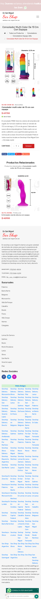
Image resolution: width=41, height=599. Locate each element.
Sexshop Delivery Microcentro (6, 391)
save (18, 154)
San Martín (5, 358)
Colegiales (5, 325)
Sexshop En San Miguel (21, 478)
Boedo (4, 310)
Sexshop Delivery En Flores (13, 411)
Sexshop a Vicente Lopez (21, 524)
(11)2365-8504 (15, 270)
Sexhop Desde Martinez (35, 535)
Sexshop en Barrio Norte (35, 411)
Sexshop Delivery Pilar (28, 391)
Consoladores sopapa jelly (22, 36)
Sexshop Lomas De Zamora (21, 459)
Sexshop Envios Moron (35, 467)
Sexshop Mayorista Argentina (5, 459)
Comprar (28, 146)
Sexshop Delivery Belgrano (21, 422)
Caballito (5, 306)
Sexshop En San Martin (28, 478)
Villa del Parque (7, 302)
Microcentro (6, 299)
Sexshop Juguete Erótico (21, 467)
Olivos (4, 355)
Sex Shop (21, 555)
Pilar (3, 366)
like (4, 154)
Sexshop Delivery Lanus (35, 391)
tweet (11, 154)
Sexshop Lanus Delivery (28, 459)
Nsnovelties (19, 105)
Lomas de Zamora (8, 335)
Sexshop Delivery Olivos (13, 391)
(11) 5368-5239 (15, 273)
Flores (4, 314)
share (26, 154)
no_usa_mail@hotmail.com (17, 277)
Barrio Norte (6, 291)
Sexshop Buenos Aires (28, 515)
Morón (4, 343)
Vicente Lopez (7, 362)
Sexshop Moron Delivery (21, 450)
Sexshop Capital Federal (13, 515)
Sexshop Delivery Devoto (5, 422)
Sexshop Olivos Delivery (5, 450)
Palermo (5, 287)
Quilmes (4, 339)
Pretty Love (17, 213)
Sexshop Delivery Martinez (21, 391)
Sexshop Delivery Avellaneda (6, 433)
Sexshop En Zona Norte (13, 478)
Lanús (4, 351)
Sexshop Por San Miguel (28, 433)
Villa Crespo (6, 318)
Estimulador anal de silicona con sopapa (16, 215)
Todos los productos (16, 33)
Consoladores (32, 33)
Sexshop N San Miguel (13, 450)
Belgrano (5, 295)
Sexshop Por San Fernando (35, 433)
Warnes (4, 322)
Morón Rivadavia (7, 347)
